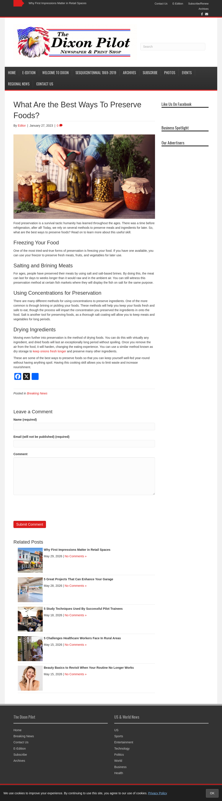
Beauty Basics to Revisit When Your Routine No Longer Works (89, 667)
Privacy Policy (157, 793)
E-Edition (178, 3)
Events (187, 72)
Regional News (18, 84)
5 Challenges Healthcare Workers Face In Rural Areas (82, 638)
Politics (119, 754)
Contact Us (161, 3)
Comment (20, 454)
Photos (169, 72)
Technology (122, 748)
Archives (204, 8)
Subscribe (150, 72)
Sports (118, 736)
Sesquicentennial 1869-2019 (95, 72)
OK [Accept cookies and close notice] (212, 793)
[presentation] (46, 507)
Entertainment (123, 742)
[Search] (172, 46)
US (116, 730)
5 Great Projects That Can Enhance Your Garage (78, 579)
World (118, 760)
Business (120, 767)
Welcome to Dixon (55, 72)
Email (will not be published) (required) (41, 436)
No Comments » (76, 556)
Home (12, 72)
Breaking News (37, 393)
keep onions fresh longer (49, 351)
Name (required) (25, 419)
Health (118, 773)
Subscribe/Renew (198, 3)
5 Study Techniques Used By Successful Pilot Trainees (83, 608)
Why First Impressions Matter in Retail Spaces (58, 3)
